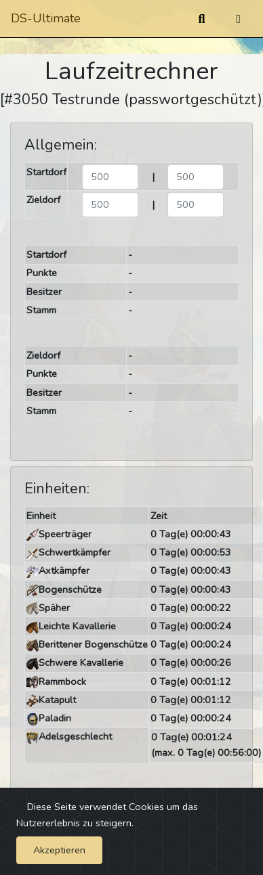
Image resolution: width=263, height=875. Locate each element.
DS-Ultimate (46, 18)
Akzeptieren (59, 850)
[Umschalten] (238, 19)
